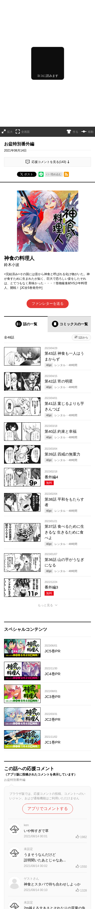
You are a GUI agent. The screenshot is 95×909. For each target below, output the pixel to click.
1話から (83, 337)
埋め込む (56, 174)
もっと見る (45, 605)
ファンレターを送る (48, 303)
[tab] (26, 324)
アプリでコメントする (47, 808)
